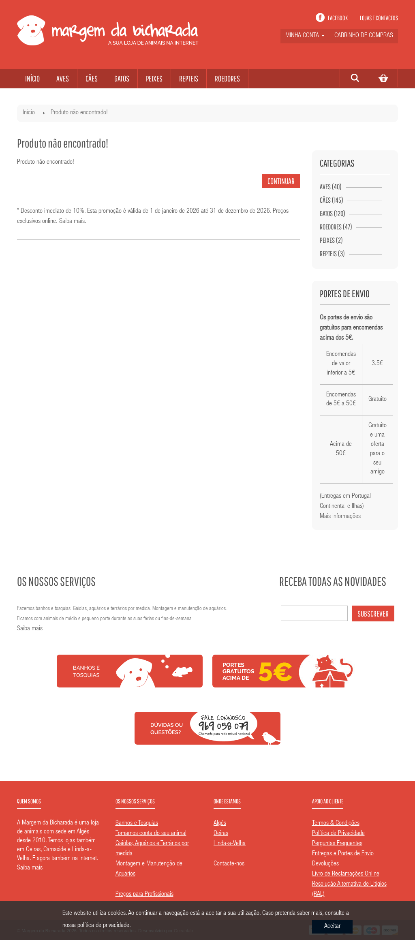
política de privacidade (103, 926)
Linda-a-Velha (230, 844)
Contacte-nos (229, 864)
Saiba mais (72, 221)
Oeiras (221, 834)
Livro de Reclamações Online (345, 874)
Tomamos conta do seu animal (151, 834)
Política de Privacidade (338, 834)
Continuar (281, 181)
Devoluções (325, 864)
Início (29, 113)
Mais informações (340, 517)
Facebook (338, 17)
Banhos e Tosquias (137, 823)
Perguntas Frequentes (337, 844)
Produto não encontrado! (79, 113)
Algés (220, 823)
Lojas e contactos (379, 17)
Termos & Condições (335, 823)
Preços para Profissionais (144, 894)
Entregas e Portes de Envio (343, 854)
